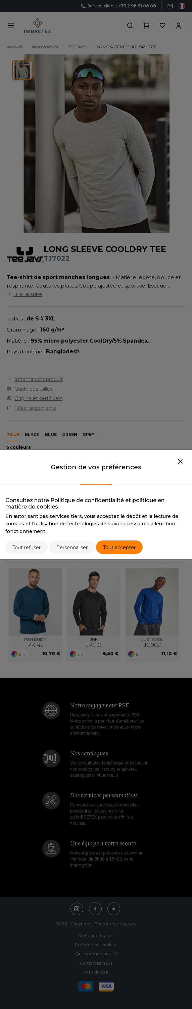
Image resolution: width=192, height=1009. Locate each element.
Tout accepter (119, 547)
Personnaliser (72, 547)
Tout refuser (26, 547)
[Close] (180, 462)
